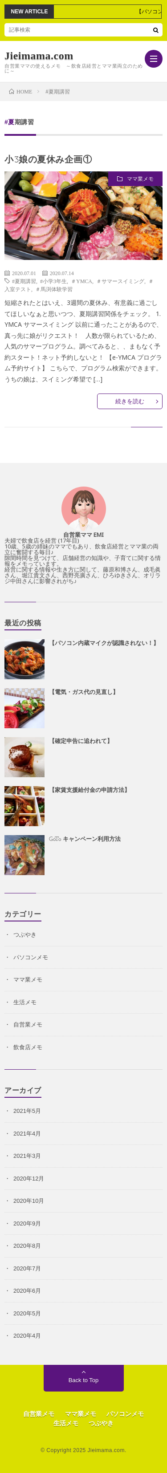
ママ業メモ (140, 179)
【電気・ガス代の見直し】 (83, 692)
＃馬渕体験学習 (54, 289)
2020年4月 (27, 1335)
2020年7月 (27, 1268)
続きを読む (129, 401)
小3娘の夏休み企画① (48, 160)
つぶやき (25, 934)
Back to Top (84, 1380)
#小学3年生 (53, 281)
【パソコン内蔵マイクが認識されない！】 (104, 643)
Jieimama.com (38, 55)
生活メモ (25, 1002)
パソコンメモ (30, 957)
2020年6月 (27, 1290)
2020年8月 (27, 1245)
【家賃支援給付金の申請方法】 (89, 790)
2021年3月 (27, 1155)
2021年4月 (27, 1133)
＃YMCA (81, 281)
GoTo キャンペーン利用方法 (85, 839)
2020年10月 (28, 1200)
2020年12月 (28, 1178)
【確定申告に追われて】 (81, 741)
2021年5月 (27, 1111)
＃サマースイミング (120, 281)
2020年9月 (27, 1223)
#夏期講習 (24, 281)
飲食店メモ (27, 1047)
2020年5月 (27, 1313)
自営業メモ (27, 1024)
